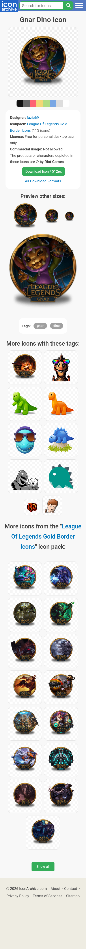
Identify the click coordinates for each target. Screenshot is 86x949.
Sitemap (73, 896)
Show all (43, 867)
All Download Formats (43, 181)
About (55, 888)
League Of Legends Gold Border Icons (46, 536)
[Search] (68, 5)
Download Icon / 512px (43, 171)
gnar (40, 326)
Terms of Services (47, 896)
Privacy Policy (17, 896)
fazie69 (33, 117)
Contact (70, 888)
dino (56, 326)
